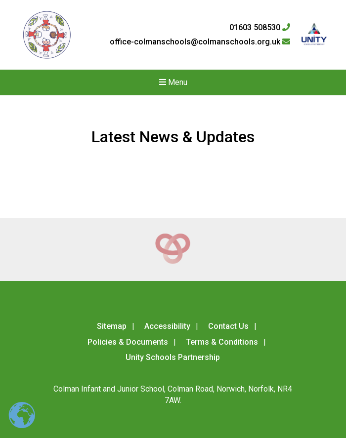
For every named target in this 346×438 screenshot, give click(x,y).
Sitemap (112, 326)
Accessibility (167, 326)
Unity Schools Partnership (173, 357)
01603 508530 (259, 27)
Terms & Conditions (222, 342)
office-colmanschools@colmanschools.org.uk (200, 42)
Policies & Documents (127, 342)
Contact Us (228, 326)
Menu (173, 82)
